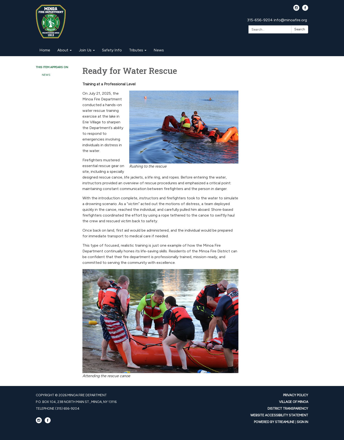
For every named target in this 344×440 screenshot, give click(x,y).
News (46, 74)
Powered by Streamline (274, 422)
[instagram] (296, 9)
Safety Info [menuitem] (112, 50)
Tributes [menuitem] (136, 50)
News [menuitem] (159, 50)
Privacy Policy (295, 395)
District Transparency (288, 409)
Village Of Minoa (293, 402)
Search (299, 29)
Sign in (302, 422)
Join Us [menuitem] (85, 50)
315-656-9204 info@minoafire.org (277, 20)
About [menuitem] (62, 50)
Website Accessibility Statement (279, 415)
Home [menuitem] (44, 50)
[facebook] (305, 9)
